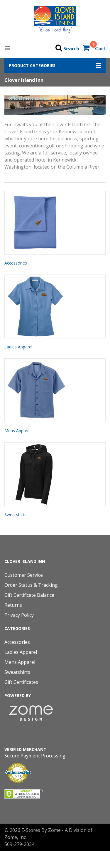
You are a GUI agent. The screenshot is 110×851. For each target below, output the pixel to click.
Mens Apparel (17, 430)
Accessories (15, 263)
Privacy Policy (19, 615)
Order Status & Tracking (31, 585)
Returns (13, 605)
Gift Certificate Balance (29, 595)
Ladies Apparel (18, 347)
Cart (100, 48)
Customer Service (23, 575)
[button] (55, 65)
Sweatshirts (15, 514)
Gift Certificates (21, 682)
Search (71, 48)
